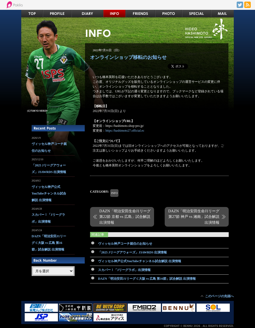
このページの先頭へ (219, 296)
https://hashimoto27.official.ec (124, 130)
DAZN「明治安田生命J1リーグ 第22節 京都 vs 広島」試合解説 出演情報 (125, 217)
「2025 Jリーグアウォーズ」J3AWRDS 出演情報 (132, 252)
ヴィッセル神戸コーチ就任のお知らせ (125, 243)
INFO (114, 193)
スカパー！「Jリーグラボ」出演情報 (124, 270)
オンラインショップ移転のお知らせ (128, 57)
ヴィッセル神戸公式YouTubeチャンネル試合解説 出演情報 (139, 261)
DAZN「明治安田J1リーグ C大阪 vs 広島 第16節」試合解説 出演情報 (147, 278)
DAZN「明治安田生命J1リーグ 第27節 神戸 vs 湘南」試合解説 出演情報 (193, 217)
